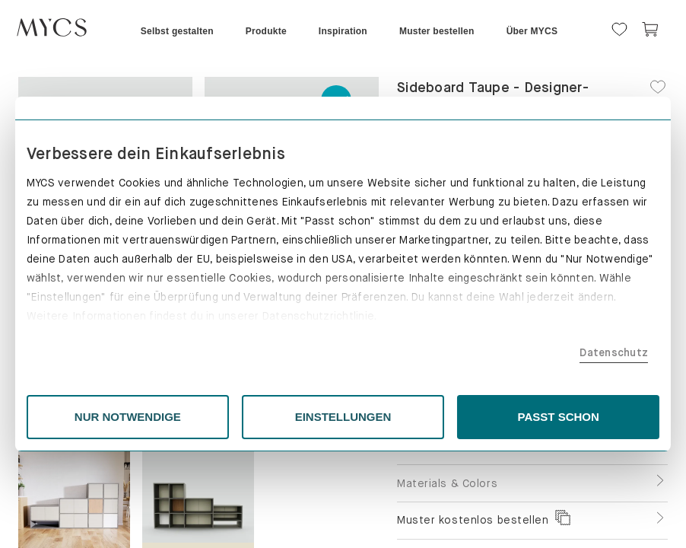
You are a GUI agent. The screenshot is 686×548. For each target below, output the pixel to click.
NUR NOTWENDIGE (169, 416)
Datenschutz (552, 352)
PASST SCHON (517, 416)
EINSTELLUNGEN (343, 416)
